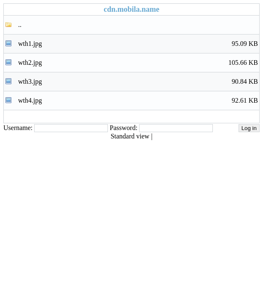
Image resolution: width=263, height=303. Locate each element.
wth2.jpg (138, 62)
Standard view (129, 136)
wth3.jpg (138, 81)
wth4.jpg (138, 100)
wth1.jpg (138, 44)
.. (19, 24)
